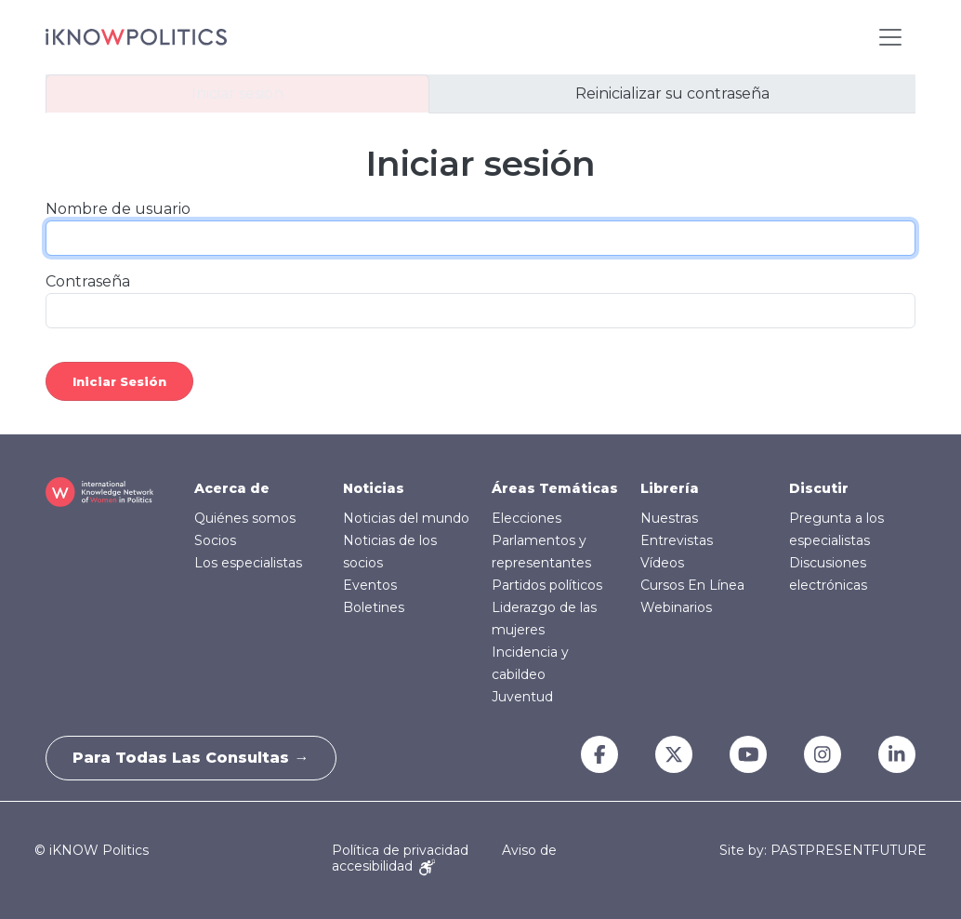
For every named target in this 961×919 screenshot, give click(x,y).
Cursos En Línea (692, 585)
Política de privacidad (400, 850)
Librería (669, 488)
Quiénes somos (245, 518)
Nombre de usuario (118, 209)
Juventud (522, 696)
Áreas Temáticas (555, 488)
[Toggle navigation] (890, 37)
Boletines (373, 607)
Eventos (370, 585)
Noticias (373, 488)
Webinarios (676, 607)
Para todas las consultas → (192, 757)
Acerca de (232, 488)
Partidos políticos (547, 585)
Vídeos (662, 562)
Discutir (819, 488)
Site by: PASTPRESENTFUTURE (823, 851)
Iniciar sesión (237, 93)
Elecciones (526, 518)
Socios (215, 540)
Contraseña (88, 281)
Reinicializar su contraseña (672, 93)
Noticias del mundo (406, 518)
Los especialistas (248, 562)
